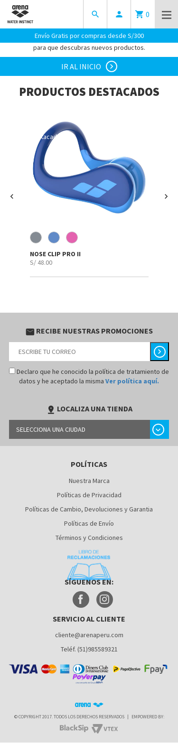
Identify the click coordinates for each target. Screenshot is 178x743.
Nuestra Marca (89, 480)
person (119, 14)
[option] (89, 192)
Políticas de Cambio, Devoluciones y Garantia (89, 509)
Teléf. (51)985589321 (89, 649)
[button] (12, 196)
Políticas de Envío (89, 523)
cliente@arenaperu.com (89, 635)
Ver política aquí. (132, 381)
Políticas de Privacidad (89, 495)
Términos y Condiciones (89, 537)
